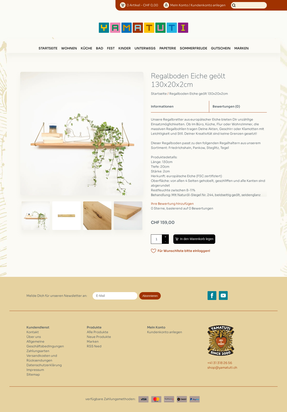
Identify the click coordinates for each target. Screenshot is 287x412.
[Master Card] (156, 399)
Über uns (33, 337)
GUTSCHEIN (220, 48)
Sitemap (33, 374)
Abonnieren (150, 295)
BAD (99, 48)
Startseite (48, 48)
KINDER (124, 48)
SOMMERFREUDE (193, 48)
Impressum (35, 370)
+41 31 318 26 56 (219, 363)
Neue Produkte (99, 337)
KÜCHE (86, 48)
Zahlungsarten (37, 351)
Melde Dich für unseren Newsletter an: (56, 296)
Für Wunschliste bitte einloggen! (184, 251)
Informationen (162, 106)
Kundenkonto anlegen (164, 332)
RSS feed (94, 346)
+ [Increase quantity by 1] (165, 236)
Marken (241, 48)
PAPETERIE (167, 48)
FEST (111, 48)
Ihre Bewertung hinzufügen (172, 204)
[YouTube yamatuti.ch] (223, 295)
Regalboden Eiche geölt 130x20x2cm (198, 94)
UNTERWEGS (145, 48)
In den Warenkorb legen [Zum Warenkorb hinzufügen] (196, 239)
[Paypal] (194, 399)
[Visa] (143, 399)
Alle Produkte (97, 332)
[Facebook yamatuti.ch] (211, 295)
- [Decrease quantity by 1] (165, 241)
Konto (198, 5)
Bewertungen (226, 106)
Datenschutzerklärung (44, 365)
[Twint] (182, 399)
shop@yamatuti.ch (222, 368)
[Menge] (156, 239)
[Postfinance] (169, 399)
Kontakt (32, 332)
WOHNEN (69, 48)
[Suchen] (249, 5)
